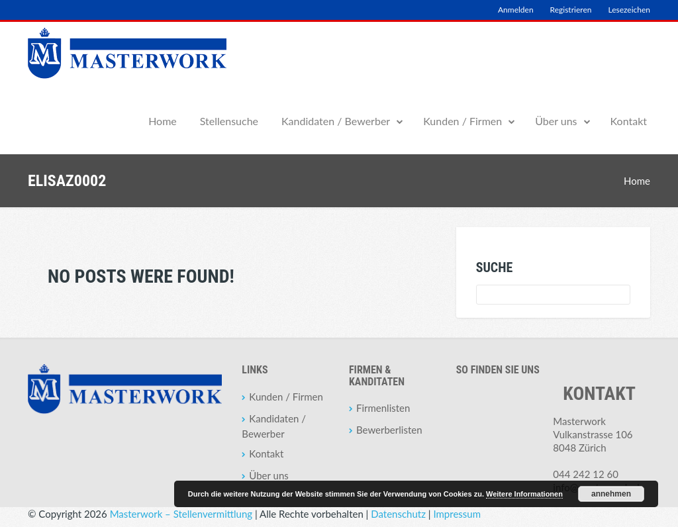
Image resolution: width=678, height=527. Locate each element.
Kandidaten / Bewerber (335, 121)
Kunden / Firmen (462, 121)
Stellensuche (229, 121)
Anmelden (516, 10)
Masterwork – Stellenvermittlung (181, 514)
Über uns (556, 121)
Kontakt (628, 121)
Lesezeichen (629, 10)
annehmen (611, 494)
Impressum (457, 514)
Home (162, 121)
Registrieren (571, 10)
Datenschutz (398, 514)
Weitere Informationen (524, 494)
